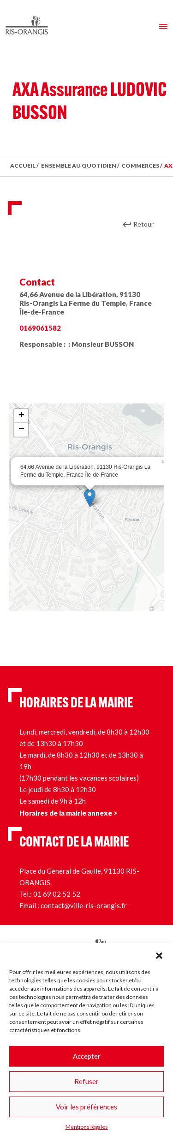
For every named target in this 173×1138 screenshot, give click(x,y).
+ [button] (21, 416)
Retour (143, 224)
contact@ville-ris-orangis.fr (84, 905)
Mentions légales (87, 1126)
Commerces (140, 165)
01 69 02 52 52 (56, 894)
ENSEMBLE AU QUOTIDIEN (78, 165)
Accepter (87, 1056)
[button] (159, 954)
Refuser (86, 1081)
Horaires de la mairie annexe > (68, 813)
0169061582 (40, 328)
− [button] (21, 430)
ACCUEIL (23, 165)
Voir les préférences (86, 1107)
